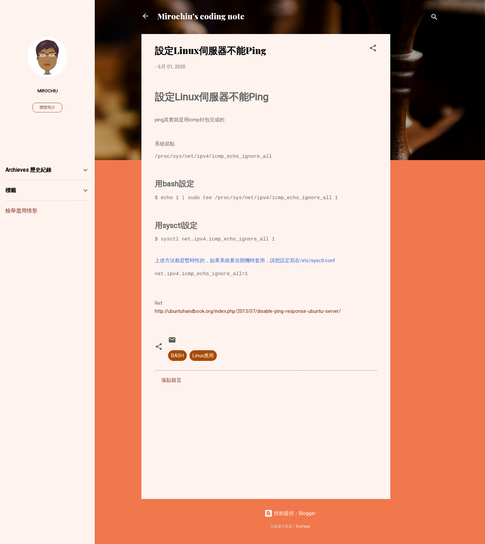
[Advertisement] (417, 134)
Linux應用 (203, 356)
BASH (177, 356)
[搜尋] (434, 18)
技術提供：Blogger (290, 513)
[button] (373, 49)
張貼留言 (171, 380)
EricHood (303, 526)
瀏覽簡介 (47, 107)
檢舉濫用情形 (21, 210)
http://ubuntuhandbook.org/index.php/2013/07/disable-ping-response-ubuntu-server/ (248, 311)
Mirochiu (47, 90)
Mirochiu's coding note (201, 16)
